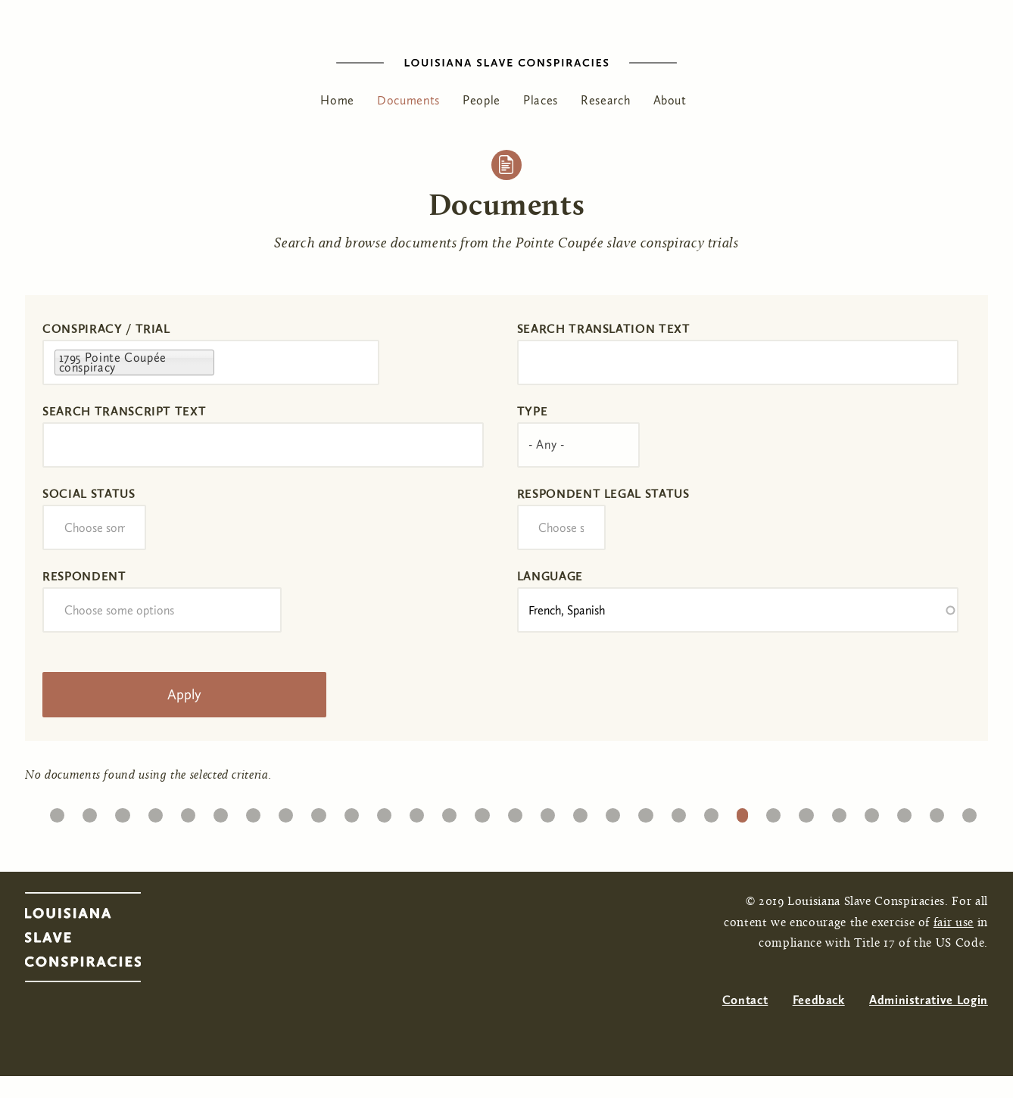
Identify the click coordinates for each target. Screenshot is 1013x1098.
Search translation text (603, 329)
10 (351, 811)
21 (711, 811)
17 (580, 811)
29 (970, 811)
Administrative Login (928, 1000)
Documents (408, 100)
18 (613, 811)
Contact (745, 1000)
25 (839, 811)
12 (416, 811)
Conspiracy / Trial (106, 329)
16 (547, 811)
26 (871, 811)
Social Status (88, 494)
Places (540, 100)
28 (937, 811)
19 (645, 811)
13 (449, 811)
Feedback (819, 1000)
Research (605, 100)
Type (532, 411)
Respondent (84, 576)
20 (678, 811)
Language (550, 576)
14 (482, 811)
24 (806, 811)
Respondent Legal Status (603, 494)
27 (904, 811)
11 (384, 811)
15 (515, 811)
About (670, 100)
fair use (954, 923)
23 (773, 811)
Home (337, 100)
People (481, 100)
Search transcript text (124, 411)
